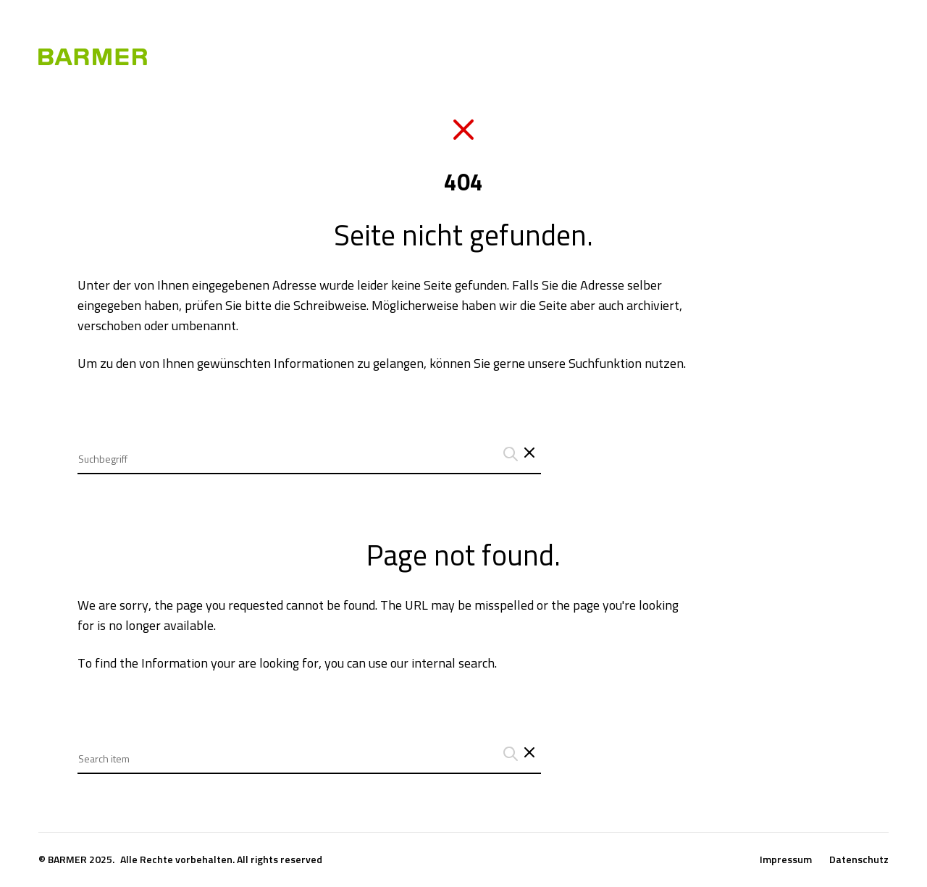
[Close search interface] (529, 754)
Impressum (786, 859)
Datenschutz (859, 859)
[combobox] (309, 447)
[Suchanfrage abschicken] (508, 454)
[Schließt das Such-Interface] (529, 454)
